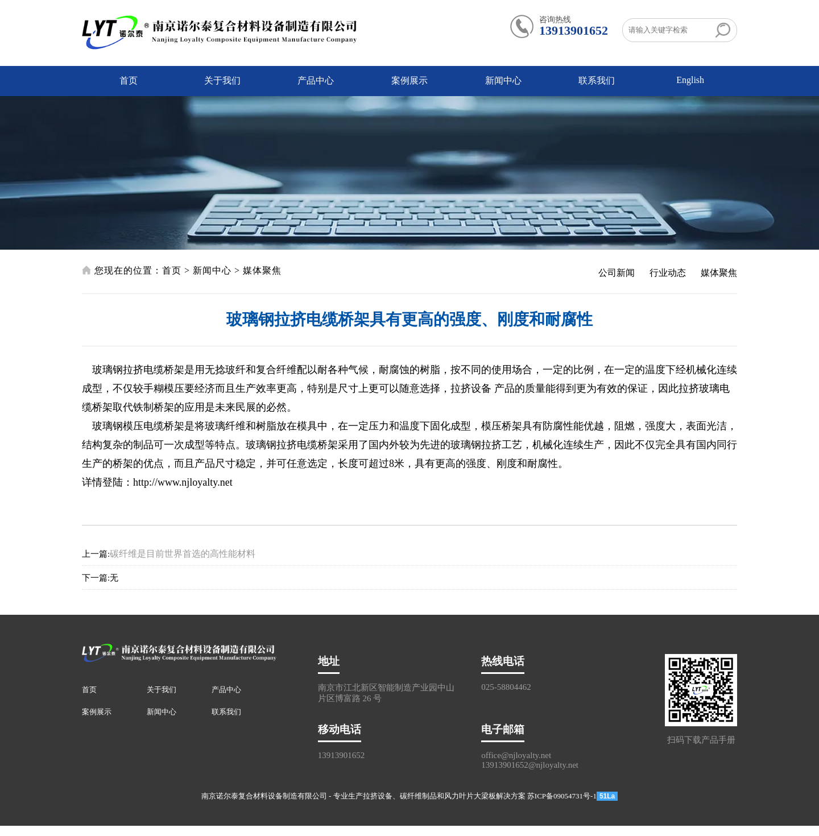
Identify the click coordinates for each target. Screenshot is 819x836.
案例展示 (409, 80)
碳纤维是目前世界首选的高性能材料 (182, 553)
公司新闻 (616, 273)
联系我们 (596, 80)
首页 (128, 80)
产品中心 (315, 80)
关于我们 (222, 80)
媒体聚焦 (262, 270)
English (690, 80)
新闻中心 (503, 80)
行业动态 (668, 273)
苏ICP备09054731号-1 (562, 796)
